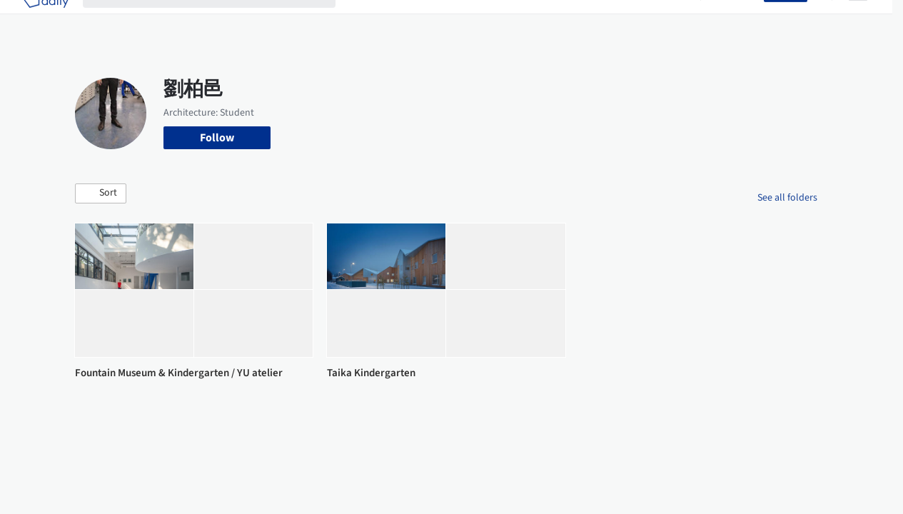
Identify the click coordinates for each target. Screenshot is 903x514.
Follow (217, 138)
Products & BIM (485, 20)
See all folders (787, 198)
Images (418, 20)
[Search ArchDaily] (220, 20)
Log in (740, 20)
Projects (370, 20)
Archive (668, 20)
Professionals (567, 20)
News (624, 20)
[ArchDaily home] (46, 20)
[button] (100, 193)
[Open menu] (858, 20)
